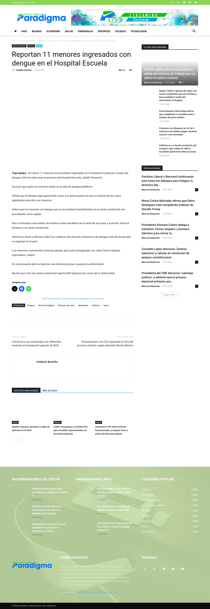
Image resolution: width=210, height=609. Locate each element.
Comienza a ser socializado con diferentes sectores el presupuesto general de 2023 (36, 343)
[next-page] (19, 441)
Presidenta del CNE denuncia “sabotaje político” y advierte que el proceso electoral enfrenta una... (167, 277)
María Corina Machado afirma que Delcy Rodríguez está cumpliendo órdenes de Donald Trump (168, 205)
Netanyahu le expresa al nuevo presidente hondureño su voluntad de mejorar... (48, 527)
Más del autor (50, 390)
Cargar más (170, 294)
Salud (69, 31)
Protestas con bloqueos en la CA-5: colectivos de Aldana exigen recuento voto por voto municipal (178, 131)
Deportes (104, 31)
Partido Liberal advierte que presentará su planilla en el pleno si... (50, 492)
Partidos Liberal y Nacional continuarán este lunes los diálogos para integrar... (46, 510)
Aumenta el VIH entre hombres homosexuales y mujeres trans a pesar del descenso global (111, 430)
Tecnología (139, 31)
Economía (53, 31)
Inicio (14, 40)
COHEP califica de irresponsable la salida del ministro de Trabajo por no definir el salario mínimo (169, 74)
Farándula (85, 31)
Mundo (37, 31)
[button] (194, 31)
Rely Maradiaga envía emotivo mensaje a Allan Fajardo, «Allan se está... (114, 492)
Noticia (42, 40)
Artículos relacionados (26, 390)
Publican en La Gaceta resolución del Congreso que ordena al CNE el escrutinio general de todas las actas (177, 148)
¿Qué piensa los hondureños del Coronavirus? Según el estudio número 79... (114, 527)
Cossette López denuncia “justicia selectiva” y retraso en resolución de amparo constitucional (165, 253)
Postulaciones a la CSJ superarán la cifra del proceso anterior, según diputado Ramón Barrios (105, 343)
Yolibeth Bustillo (24, 70)
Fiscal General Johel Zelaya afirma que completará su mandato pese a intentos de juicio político (177, 114)
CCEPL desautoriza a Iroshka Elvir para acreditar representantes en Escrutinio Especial (71, 430)
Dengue (31, 305)
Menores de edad (66, 305)
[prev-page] (14, 441)
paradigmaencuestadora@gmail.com (97, 592)
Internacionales (27, 40)
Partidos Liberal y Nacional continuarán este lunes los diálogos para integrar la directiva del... (168, 181)
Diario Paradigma (46, 305)
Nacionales (83, 305)
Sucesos (120, 31)
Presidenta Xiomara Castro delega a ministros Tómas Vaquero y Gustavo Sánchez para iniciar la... (165, 229)
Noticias (96, 305)
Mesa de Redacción (153, 82)
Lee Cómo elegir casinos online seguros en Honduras (72, 298)
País (24, 31)
